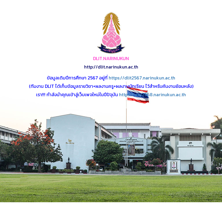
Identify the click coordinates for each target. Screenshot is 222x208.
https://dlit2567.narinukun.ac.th (142, 77)
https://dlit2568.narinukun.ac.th (152, 94)
